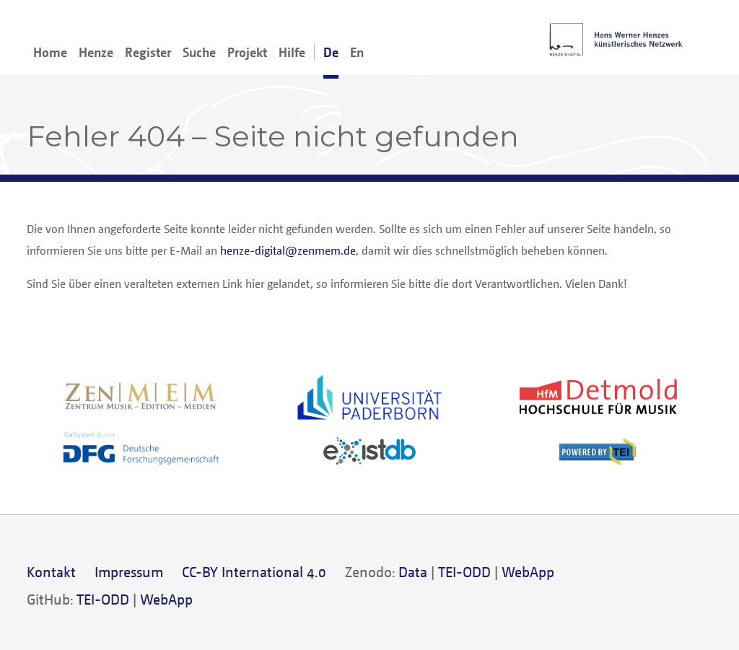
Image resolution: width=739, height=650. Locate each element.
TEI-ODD (464, 572)
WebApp (528, 572)
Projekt (247, 52)
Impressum (129, 572)
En (357, 52)
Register (148, 52)
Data (412, 572)
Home (50, 52)
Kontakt (51, 572)
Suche (199, 52)
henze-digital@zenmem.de (288, 250)
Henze (96, 52)
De (330, 52)
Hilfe (292, 52)
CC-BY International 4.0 (254, 572)
